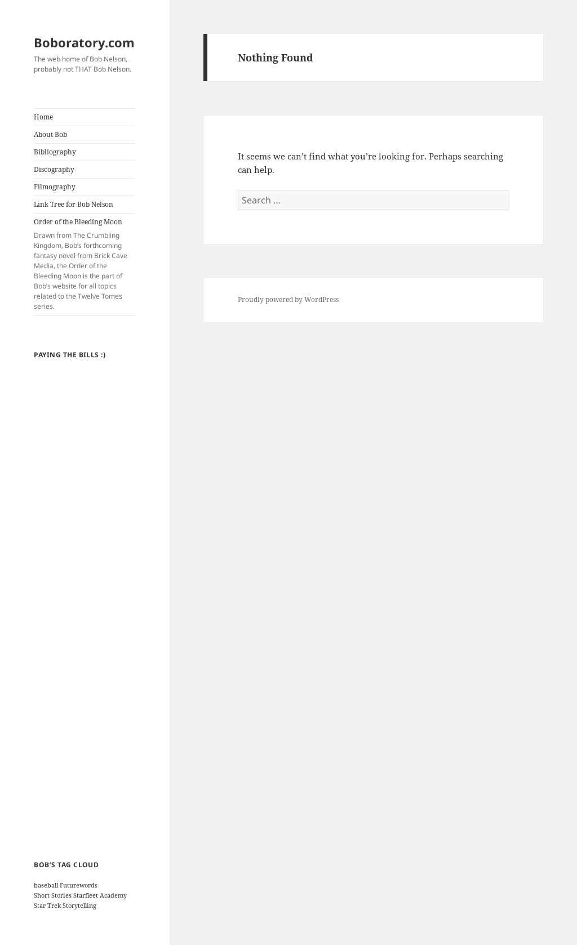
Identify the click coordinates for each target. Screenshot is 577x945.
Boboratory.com (84, 42)
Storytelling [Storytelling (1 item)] (79, 905)
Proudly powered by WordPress (288, 299)
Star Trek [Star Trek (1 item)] (47, 905)
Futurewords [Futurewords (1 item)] (78, 885)
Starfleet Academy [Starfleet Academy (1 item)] (100, 895)
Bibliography (55, 152)
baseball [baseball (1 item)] (46, 885)
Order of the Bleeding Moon (85, 264)
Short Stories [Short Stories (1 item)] (53, 895)
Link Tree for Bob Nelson (73, 204)
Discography (54, 169)
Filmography (55, 187)
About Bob (50, 134)
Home (43, 117)
